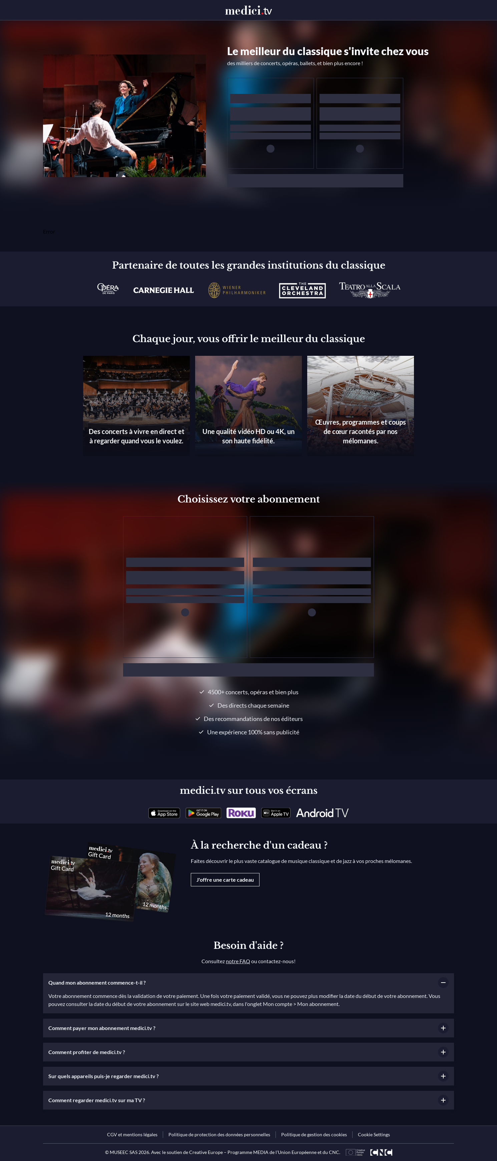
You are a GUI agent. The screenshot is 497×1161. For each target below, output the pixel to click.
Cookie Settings (374, 1134)
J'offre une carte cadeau (225, 879)
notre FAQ (238, 961)
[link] (164, 813)
